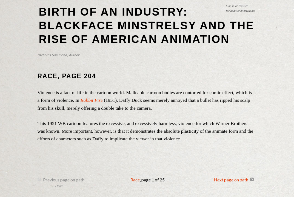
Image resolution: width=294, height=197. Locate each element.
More (60, 186)
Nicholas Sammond (52, 55)
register (243, 5)
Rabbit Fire (92, 100)
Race (135, 179)
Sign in (230, 5)
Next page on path (231, 179)
